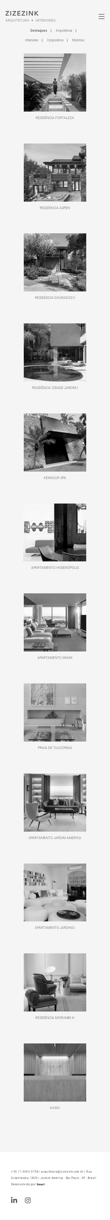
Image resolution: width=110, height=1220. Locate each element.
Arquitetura (64, 31)
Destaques (38, 31)
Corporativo (55, 40)
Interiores (31, 40)
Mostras (78, 40)
